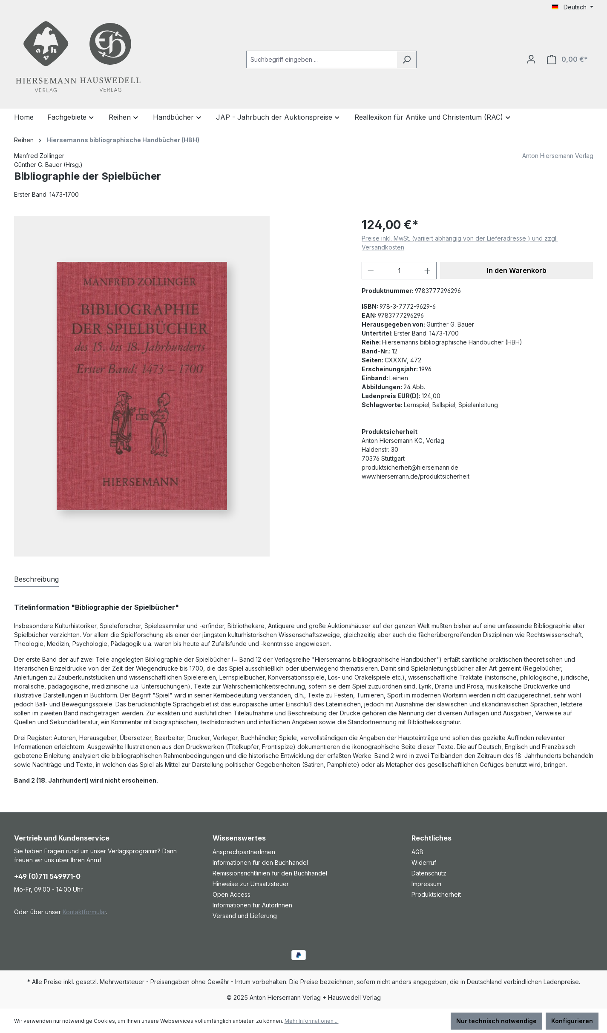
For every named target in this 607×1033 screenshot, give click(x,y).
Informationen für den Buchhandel (260, 862)
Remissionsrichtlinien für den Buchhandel (270, 873)
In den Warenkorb (517, 270)
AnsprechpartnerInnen (244, 851)
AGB (417, 851)
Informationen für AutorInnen (252, 905)
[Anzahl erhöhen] (428, 270)
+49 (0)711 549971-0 (47, 876)
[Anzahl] (399, 270)
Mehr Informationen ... (312, 1021)
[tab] (36, 579)
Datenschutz (428, 873)
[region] (180, 386)
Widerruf (423, 862)
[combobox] (321, 59)
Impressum (426, 883)
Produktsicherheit (436, 894)
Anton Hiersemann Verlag (557, 155)
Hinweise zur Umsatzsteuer (251, 883)
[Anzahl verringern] (371, 270)
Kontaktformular (84, 911)
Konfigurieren (572, 1020)
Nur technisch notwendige (496, 1020)
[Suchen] (407, 59)
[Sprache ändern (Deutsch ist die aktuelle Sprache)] (572, 7)
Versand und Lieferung (245, 915)
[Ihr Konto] (531, 59)
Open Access (231, 894)
